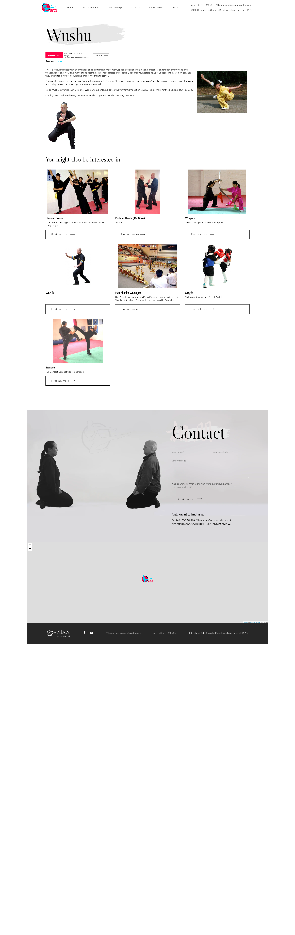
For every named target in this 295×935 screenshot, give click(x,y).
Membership (115, 7)
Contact (176, 7)
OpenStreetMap (255, 622)
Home (70, 7)
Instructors (135, 7)
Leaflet (246, 622)
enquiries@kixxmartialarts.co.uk (233, 5)
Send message (189, 499)
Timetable (100, 55)
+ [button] (30, 545)
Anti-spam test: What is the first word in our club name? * (202, 484)
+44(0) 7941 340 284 (202, 5)
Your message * (179, 461)
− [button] (30, 549)
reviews (58, 61)
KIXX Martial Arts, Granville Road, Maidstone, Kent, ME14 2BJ (221, 10)
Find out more (63, 234)
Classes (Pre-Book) (91, 7)
